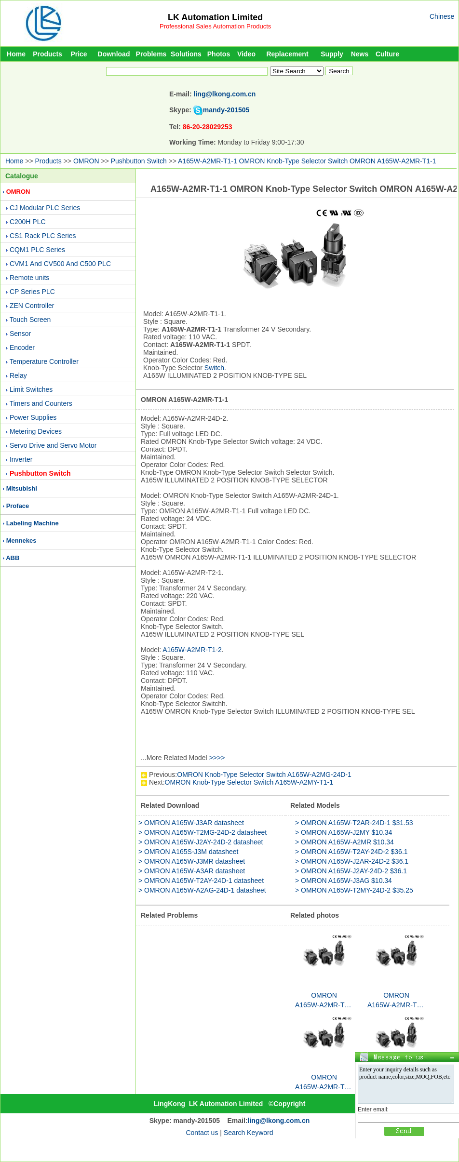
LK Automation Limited (215, 17)
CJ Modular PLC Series (45, 208)
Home (16, 54)
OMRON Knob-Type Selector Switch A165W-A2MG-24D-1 (264, 774)
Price (78, 54)
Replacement (287, 54)
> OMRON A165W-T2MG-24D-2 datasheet (202, 832)
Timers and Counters (41, 403)
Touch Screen (30, 319)
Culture (387, 54)
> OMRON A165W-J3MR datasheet (191, 861)
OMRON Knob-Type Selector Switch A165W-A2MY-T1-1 (249, 782)
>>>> (217, 757)
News (360, 54)
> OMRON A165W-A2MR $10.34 (344, 842)
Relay (18, 375)
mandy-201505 (226, 110)
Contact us (202, 1132)
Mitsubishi (21, 488)
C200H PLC (28, 222)
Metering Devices (36, 431)
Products (47, 54)
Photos (218, 54)
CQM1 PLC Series (37, 250)
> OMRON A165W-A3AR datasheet (191, 871)
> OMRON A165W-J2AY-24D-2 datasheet (200, 842)
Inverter (21, 459)
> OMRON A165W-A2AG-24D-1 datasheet (202, 890)
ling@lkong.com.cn (225, 94)
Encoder (22, 347)
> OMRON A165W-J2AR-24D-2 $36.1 (351, 861)
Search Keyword (248, 1132)
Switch (214, 368)
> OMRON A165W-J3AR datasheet (191, 823)
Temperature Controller (44, 361)
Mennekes (21, 540)
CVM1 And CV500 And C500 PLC (60, 263)
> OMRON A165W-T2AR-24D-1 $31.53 (354, 823)
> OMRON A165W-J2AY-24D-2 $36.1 (351, 871)
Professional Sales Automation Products (215, 26)
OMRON (86, 161)
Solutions (186, 54)
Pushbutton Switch (139, 161)
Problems (151, 54)
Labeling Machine (32, 523)
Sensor (20, 333)
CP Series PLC (32, 291)
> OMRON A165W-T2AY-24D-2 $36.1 (351, 851)
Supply (332, 54)
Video (246, 54)
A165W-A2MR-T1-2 (192, 650)
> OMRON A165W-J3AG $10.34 (343, 880)
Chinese (442, 16)
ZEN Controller (32, 305)
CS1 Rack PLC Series (43, 236)
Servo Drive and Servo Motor (53, 445)
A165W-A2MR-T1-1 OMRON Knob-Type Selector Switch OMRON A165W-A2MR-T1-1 (307, 161)
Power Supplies (33, 417)
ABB (12, 557)
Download (114, 54)
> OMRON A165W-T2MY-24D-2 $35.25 (354, 890)
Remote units (29, 277)
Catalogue (21, 176)
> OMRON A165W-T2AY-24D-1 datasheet (201, 880)
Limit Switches (31, 389)
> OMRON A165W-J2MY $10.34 (343, 832)
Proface (17, 505)
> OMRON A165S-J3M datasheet (188, 851)
